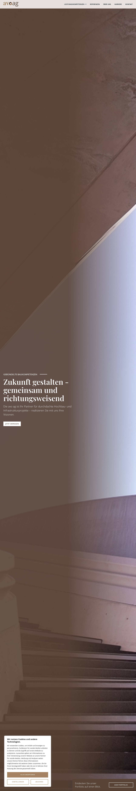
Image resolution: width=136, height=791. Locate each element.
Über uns (107, 4)
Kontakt (129, 4)
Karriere (118, 4)
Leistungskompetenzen (75, 4)
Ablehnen (39, 775)
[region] (27, 761)
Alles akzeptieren (28, 782)
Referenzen (95, 4)
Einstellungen (18, 775)
